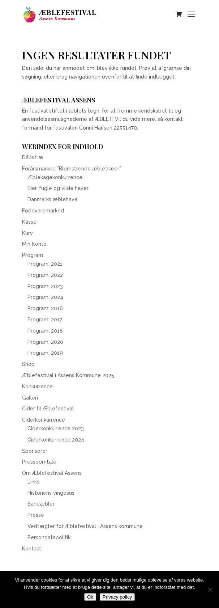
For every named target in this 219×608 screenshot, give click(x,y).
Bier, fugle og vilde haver (58, 188)
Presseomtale (39, 462)
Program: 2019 (45, 353)
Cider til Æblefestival (48, 408)
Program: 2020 (45, 342)
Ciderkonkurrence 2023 (55, 428)
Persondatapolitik (48, 537)
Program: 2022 (45, 275)
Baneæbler (41, 504)
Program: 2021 (45, 264)
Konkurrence (37, 386)
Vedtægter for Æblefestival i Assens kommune (85, 526)
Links (33, 482)
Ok (90, 597)
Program (32, 255)
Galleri (30, 398)
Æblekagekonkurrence (54, 177)
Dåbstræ (32, 157)
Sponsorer (34, 451)
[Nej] (210, 589)
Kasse (29, 222)
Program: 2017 (44, 319)
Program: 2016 (45, 308)
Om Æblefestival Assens (52, 473)
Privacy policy (117, 597)
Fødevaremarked (43, 211)
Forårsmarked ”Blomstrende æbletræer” (71, 169)
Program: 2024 (45, 297)
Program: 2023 (45, 286)
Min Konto (34, 244)
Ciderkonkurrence (43, 420)
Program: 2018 (45, 331)
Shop (28, 364)
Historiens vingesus (50, 493)
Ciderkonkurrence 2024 (55, 440)
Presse (35, 515)
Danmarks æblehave (52, 199)
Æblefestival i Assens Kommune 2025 (68, 375)
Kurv (27, 233)
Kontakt (31, 549)
